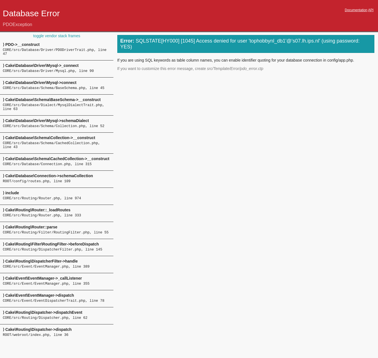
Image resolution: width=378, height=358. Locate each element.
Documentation (356, 10)
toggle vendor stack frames (56, 36)
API (371, 10)
